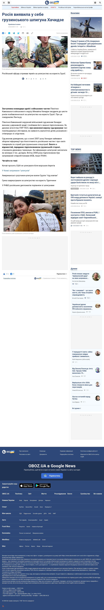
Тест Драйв (22, 520)
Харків (26, 500)
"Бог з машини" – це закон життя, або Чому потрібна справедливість (82, 292)
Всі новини (98, 494)
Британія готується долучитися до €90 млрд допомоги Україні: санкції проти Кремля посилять (86, 197)
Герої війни (15, 7)
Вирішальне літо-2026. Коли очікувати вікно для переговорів (82, 385)
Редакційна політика (9, 278)
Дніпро (41, 500)
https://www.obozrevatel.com (70, 555)
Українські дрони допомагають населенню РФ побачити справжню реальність (82, 306)
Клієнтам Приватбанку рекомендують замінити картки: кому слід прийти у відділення (81, 67)
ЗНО (49, 513)
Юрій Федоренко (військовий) (81, 359)
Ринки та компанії (25, 533)
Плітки (27, 546)
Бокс (41, 507)
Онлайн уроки (37, 513)
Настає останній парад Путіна (81, 398)
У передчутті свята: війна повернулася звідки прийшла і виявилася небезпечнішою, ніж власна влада (82, 354)
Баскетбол (29, 507)
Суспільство (85, 494)
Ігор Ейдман (75, 402)
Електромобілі (32, 520)
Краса (33, 546)
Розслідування (60, 494)
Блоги (69, 494)
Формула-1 (48, 507)
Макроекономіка (38, 533)
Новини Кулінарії (37, 526)
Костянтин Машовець (78, 281)
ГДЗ (20, 513)
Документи (43, 454)
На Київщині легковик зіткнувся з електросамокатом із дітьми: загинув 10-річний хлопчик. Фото (80, 89)
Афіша (21, 546)
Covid (43, 539)
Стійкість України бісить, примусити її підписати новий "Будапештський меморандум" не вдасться (83, 51)
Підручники (27, 513)
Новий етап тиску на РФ (79, 203)
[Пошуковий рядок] (100, 2)
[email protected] (26, 595)
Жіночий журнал (47, 546)
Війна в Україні (26, 7)
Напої (28, 526)
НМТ (54, 513)
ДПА (45, 513)
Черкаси (47, 500)
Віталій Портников (77, 298)
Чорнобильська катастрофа (83, 7)
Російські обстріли (64, 7)
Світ (29, 494)
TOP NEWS (76, 149)
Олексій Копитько (77, 390)
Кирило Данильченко (78, 312)
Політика (18, 494)
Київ (20, 500)
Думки (74, 268)
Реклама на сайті (24, 454)
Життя (43, 494)
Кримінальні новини (14, 24)
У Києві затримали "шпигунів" (16, 170)
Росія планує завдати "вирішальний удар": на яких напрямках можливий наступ (80, 276)
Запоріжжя (33, 500)
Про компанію (23, 451)
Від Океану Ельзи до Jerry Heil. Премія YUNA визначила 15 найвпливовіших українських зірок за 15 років (82, 371)
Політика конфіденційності (89, 451)
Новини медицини (25, 539)
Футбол (21, 507)
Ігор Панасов (76, 376)
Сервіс (46, 520)
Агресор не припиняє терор (80, 186)
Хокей (36, 507)
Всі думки (76, 408)
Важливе (75, 13)
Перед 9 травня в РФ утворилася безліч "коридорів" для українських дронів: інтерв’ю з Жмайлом (86, 43)
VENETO (53, 7)
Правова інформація (66, 451)
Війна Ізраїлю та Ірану (40, 7)
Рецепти (22, 526)
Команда (42, 451)
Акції (40, 520)
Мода (38, 546)
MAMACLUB (36, 539)
